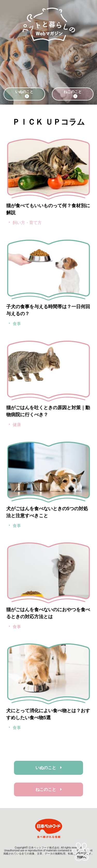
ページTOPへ (81, 855)
